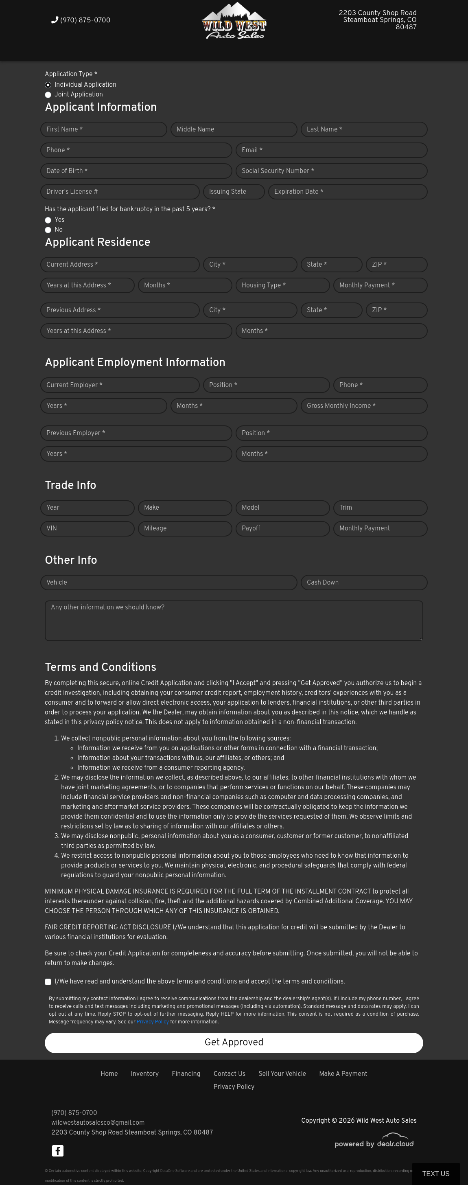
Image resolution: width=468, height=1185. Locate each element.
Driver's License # (72, 192)
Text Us (436, 1173)
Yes (59, 220)
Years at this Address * (78, 286)
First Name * (64, 130)
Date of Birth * (67, 171)
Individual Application (85, 85)
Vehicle (56, 583)
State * (317, 265)
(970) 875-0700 (81, 20)
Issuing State (227, 192)
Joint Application (79, 95)
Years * (56, 406)
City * (217, 265)
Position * (223, 385)
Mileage (155, 529)
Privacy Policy (153, 1022)
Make (151, 508)
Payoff (251, 529)
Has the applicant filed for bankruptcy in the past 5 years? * (130, 210)
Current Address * (72, 265)
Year (52, 508)
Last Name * (325, 130)
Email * (252, 151)
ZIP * (379, 265)
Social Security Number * (278, 171)
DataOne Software (175, 1171)
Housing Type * (264, 286)
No (59, 230)
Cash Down (323, 583)
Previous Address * (73, 311)
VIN (51, 529)
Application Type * (71, 74)
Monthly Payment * (367, 286)
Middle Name (195, 130)
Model (250, 508)
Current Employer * (74, 385)
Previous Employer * (75, 433)
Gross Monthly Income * (341, 406)
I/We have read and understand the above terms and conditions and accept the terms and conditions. (200, 982)
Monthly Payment (364, 529)
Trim (345, 508)
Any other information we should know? (107, 608)
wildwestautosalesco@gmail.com (97, 1123)
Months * (157, 286)
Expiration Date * (299, 192)
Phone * (58, 151)
